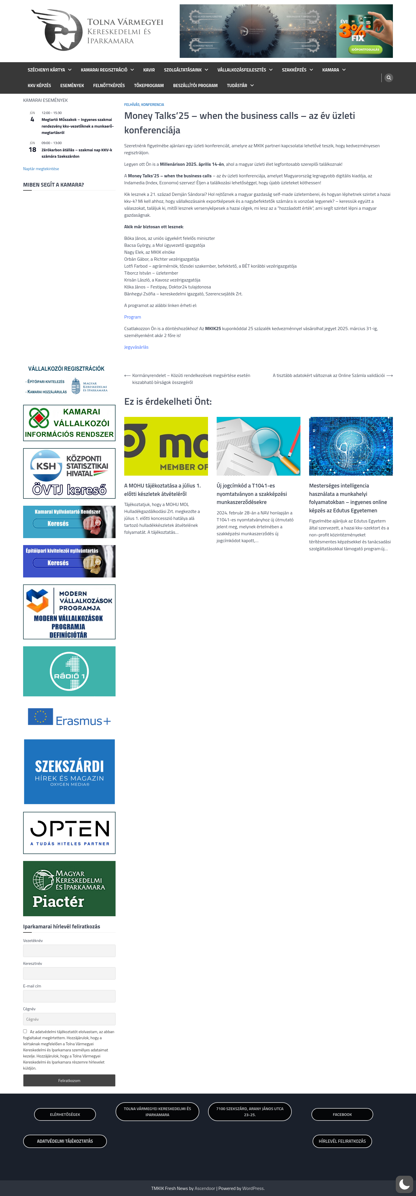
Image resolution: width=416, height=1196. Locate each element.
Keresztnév (32, 963)
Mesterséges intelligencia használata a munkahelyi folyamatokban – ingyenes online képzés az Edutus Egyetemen (348, 497)
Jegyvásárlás (136, 346)
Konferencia (152, 104)
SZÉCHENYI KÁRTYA (46, 70)
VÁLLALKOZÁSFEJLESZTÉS (242, 70)
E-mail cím (32, 986)
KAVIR (149, 70)
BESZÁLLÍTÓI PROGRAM (195, 85)
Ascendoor (205, 1188)
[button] (404, 1184)
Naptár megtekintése (41, 168)
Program (132, 316)
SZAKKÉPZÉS (294, 70)
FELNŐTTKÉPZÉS (109, 85)
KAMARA (330, 70)
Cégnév (29, 1009)
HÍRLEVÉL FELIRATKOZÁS (342, 1141)
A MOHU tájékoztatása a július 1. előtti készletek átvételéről (162, 489)
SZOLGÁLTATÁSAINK (183, 70)
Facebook (342, 1114)
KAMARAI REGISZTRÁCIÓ (104, 70)
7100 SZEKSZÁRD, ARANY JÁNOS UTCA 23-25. (249, 1111)
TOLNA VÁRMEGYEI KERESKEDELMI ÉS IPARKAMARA (157, 1111)
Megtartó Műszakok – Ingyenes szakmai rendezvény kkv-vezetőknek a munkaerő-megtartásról (78, 125)
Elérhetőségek (65, 1114)
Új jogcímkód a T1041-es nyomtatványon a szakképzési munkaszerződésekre (252, 493)
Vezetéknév (33, 940)
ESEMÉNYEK (72, 85)
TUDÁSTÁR (237, 85)
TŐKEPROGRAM (149, 85)
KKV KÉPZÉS (39, 85)
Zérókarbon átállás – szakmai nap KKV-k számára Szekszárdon (77, 153)
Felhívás (132, 104)
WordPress (253, 1188)
